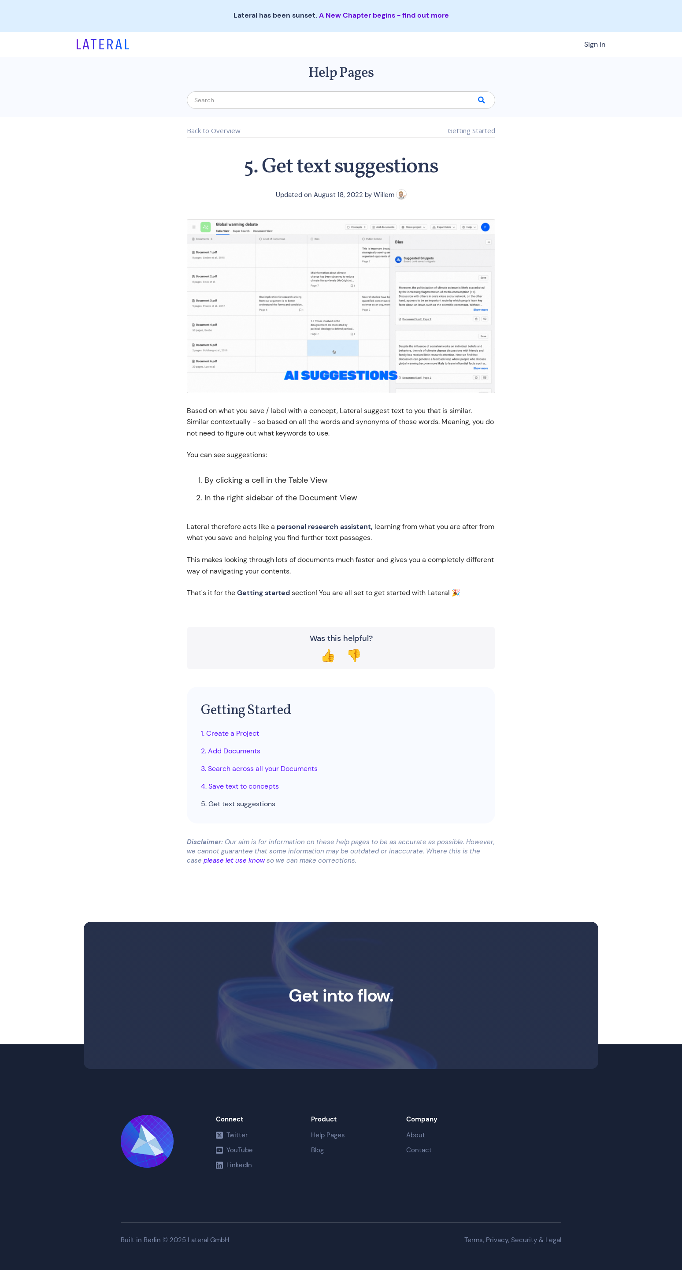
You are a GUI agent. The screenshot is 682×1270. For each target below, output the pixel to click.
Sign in (594, 44)
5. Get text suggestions (238, 804)
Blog (317, 1150)
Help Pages (328, 1135)
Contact (419, 1150)
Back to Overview (214, 131)
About (415, 1135)
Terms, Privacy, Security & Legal (512, 1240)
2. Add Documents (230, 751)
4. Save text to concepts (240, 786)
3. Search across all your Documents (259, 768)
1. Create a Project (230, 733)
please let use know (234, 860)
